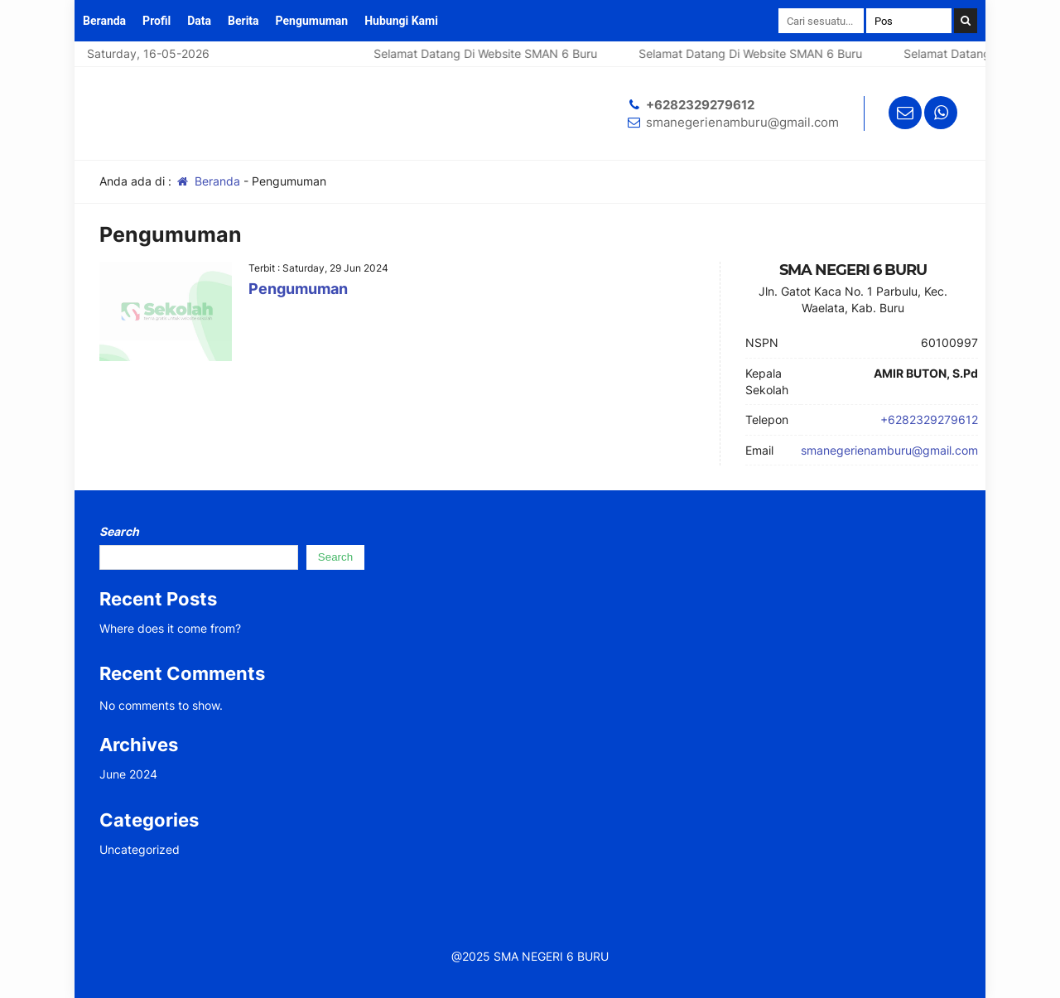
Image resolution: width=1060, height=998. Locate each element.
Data (199, 20)
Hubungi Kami (401, 20)
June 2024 (128, 774)
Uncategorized (139, 849)
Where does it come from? (170, 628)
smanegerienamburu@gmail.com (742, 122)
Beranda (104, 20)
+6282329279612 (700, 105)
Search (119, 531)
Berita (243, 20)
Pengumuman (312, 20)
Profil (156, 20)
